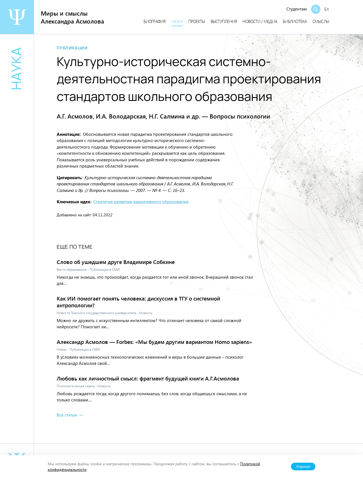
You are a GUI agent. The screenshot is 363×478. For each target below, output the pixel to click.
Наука (177, 21)
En (326, 9)
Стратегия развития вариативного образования (141, 201)
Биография (154, 21)
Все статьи (67, 415)
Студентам (296, 9)
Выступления (224, 21)
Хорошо (303, 466)
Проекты (196, 21)
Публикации (72, 48)
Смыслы (321, 21)
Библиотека (295, 21)
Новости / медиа (259, 21)
